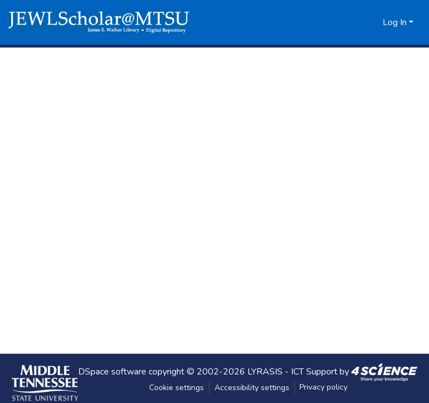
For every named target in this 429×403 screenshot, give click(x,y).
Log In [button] (396, 22)
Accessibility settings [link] (251, 387)
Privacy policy (323, 387)
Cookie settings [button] (176, 387)
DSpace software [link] (112, 371)
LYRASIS (265, 371)
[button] (98, 22)
